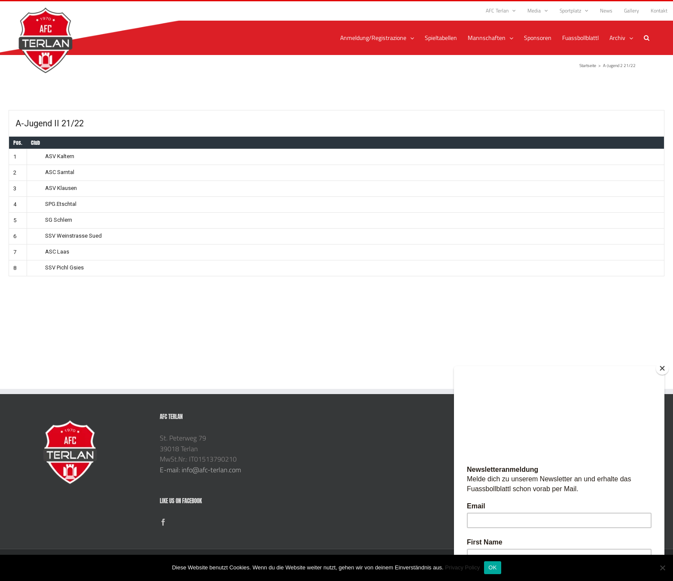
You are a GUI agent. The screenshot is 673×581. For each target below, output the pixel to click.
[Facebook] (163, 522)
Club (35, 143)
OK (492, 567)
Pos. (17, 143)
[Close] (662, 368)
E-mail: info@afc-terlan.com (200, 470)
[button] (646, 38)
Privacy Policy (462, 567)
